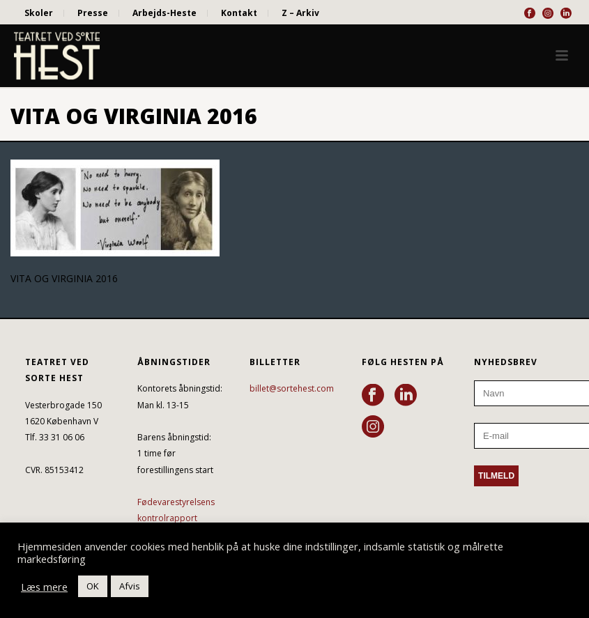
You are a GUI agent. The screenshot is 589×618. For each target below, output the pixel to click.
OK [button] (92, 586)
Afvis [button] (129, 586)
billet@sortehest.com (292, 388)
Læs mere (44, 586)
